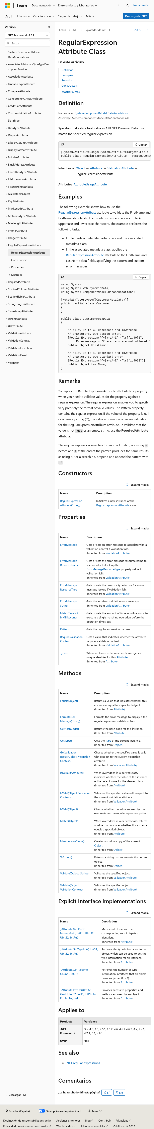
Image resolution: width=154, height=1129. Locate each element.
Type (108, 740)
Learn (62, 30)
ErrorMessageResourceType (103, 569)
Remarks (67, 80)
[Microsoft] (7, 5)
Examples (67, 75)
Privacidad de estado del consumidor (26, 1126)
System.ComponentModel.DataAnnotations (101, 113)
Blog (88, 1120)
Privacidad (122, 1120)
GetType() (66, 740)
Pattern (64, 629)
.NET (75, 30)
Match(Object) (69, 821)
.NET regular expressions (83, 1063)
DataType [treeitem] (13, 120)
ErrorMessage (68, 545)
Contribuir (104, 1120)
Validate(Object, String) (74, 873)
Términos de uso (66, 1126)
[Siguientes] (118, 5)
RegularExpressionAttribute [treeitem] (28, 252)
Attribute (96, 168)
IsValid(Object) (69, 809)
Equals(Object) (69, 701)
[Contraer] (49, 27)
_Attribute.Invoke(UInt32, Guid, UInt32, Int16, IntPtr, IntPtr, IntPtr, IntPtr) (78, 994)
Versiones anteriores (68, 1120)
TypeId (64, 653)
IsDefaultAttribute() (72, 773)
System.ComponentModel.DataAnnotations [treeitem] (24, 54)
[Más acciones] (147, 30)
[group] (104, 154)
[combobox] (27, 35)
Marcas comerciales (93, 1126)
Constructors (70, 85)
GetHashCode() (69, 729)
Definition (67, 70)
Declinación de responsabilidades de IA (27, 1120)
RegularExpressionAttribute (77, 212)
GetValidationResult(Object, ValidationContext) (75, 756)
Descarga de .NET (136, 16)
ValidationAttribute (120, 168)
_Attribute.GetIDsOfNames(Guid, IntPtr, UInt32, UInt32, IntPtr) (77, 933)
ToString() (66, 857)
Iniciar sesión (141, 5)
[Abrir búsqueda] (128, 5)
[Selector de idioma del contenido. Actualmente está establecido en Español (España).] (17, 1111)
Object (80, 168)
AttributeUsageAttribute (90, 184)
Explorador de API (95, 30)
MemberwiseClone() (72, 841)
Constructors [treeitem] (19, 260)
